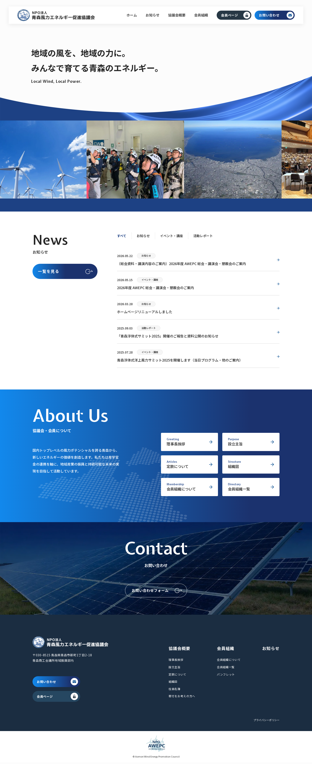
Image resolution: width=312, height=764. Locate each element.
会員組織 (201, 15)
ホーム (132, 15)
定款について (177, 676)
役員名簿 (174, 690)
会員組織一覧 (226, 668)
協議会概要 (176, 15)
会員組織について (228, 661)
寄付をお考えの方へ (182, 698)
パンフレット (226, 676)
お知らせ (152, 15)
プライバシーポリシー (267, 721)
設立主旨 (174, 668)
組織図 (173, 683)
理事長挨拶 (176, 661)
